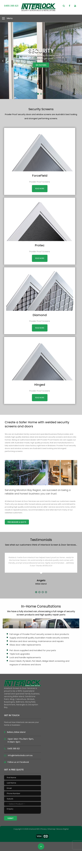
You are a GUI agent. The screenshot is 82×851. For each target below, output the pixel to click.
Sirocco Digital (62, 829)
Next (79, 60)
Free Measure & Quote (17, 522)
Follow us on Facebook (18, 762)
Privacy (44, 829)
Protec (39, 245)
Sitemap (51, 829)
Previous (2, 60)
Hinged (39, 385)
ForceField (39, 175)
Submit (11, 818)
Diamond (40, 315)
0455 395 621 (11, 5)
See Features (41, 65)
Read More (39, 188)
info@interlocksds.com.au (20, 755)
